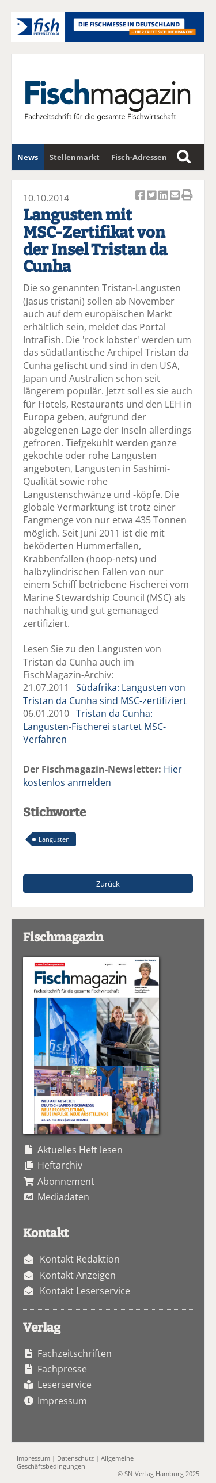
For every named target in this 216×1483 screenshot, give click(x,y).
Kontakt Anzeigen (78, 1275)
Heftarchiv (59, 1165)
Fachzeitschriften (74, 1353)
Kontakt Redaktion (80, 1259)
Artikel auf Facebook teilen (141, 196)
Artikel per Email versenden (175, 196)
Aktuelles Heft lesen (80, 1149)
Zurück (108, 884)
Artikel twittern (152, 196)
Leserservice (64, 1384)
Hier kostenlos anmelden (102, 775)
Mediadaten (63, 1197)
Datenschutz (75, 1458)
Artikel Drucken (187, 196)
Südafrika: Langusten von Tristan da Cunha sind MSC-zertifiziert (105, 693)
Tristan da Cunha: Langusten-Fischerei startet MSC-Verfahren (94, 726)
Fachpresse (62, 1369)
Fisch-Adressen (139, 157)
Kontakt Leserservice (85, 1290)
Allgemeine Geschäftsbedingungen (75, 1462)
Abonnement (65, 1181)
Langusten (54, 839)
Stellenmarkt (75, 157)
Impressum (62, 1400)
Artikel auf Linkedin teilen (164, 196)
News (27, 157)
